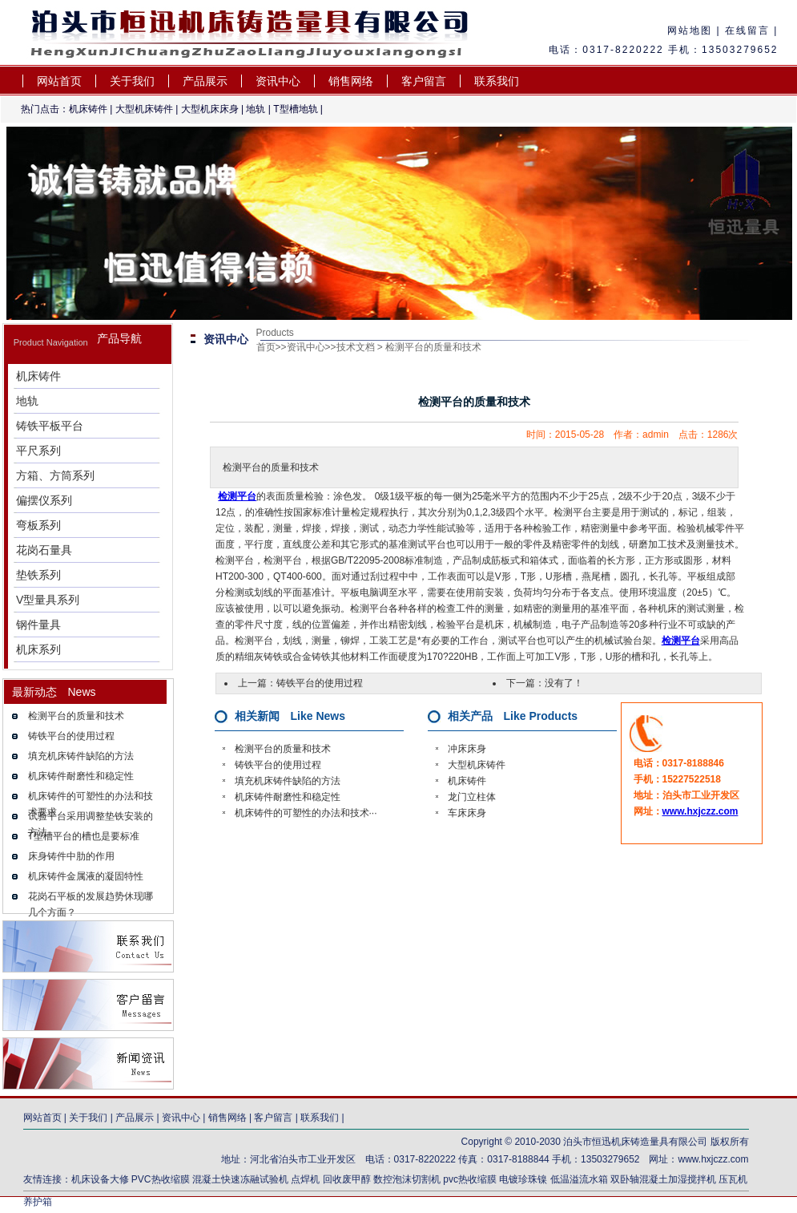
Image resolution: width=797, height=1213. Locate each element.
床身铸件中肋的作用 (71, 856)
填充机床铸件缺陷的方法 (81, 756)
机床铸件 (88, 109)
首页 (266, 347)
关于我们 (132, 81)
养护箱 (37, 1201)
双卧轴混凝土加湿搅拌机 (663, 1179)
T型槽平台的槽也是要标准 (83, 836)
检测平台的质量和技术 (76, 716)
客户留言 (423, 81)
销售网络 (350, 81)
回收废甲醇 (347, 1179)
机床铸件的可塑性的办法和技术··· (306, 813)
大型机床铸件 (144, 109)
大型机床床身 (210, 109)
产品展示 (205, 81)
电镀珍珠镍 (523, 1179)
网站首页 (59, 81)
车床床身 (467, 813)
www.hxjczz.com (700, 811)
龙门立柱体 (472, 797)
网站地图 (689, 30)
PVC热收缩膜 (160, 1179)
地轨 (255, 109)
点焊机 (306, 1179)
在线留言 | (750, 30)
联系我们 (496, 81)
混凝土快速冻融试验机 (240, 1179)
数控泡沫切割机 (407, 1179)
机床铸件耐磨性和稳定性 (81, 776)
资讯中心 (278, 81)
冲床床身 (467, 748)
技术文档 (355, 347)
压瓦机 (733, 1179)
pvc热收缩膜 (470, 1179)
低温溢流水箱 (579, 1179)
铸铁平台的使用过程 (71, 736)
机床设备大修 (100, 1179)
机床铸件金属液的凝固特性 (85, 876)
